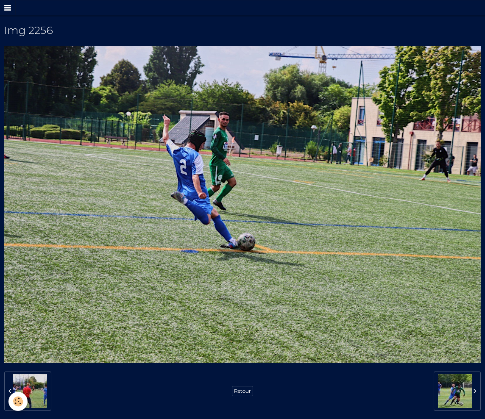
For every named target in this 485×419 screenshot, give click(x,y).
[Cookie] (18, 401)
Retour (242, 391)
